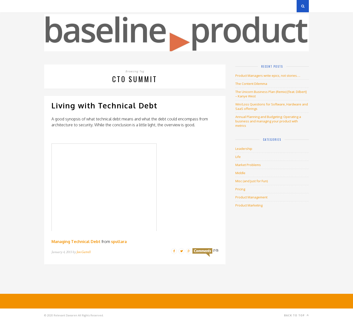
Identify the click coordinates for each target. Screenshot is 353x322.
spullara (119, 241)
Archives (51, 6)
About (103, 6)
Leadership (243, 148)
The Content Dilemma (251, 83)
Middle (240, 173)
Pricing (240, 189)
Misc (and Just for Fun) (251, 181)
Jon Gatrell (83, 252)
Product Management (251, 197)
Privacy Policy (78, 6)
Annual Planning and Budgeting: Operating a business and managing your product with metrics (268, 121)
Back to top (296, 315)
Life (238, 157)
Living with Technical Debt (104, 105)
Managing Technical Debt (76, 241)
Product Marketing (249, 205)
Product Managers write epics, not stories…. (267, 75)
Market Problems (248, 165)
